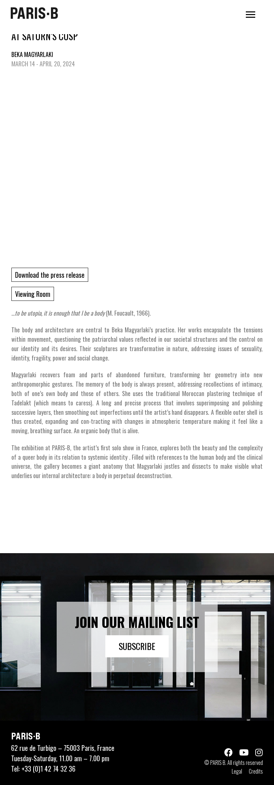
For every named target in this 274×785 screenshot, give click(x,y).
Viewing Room (32, 294)
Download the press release (50, 275)
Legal (237, 771)
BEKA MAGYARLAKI (32, 54)
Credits (256, 771)
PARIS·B (34, 13)
